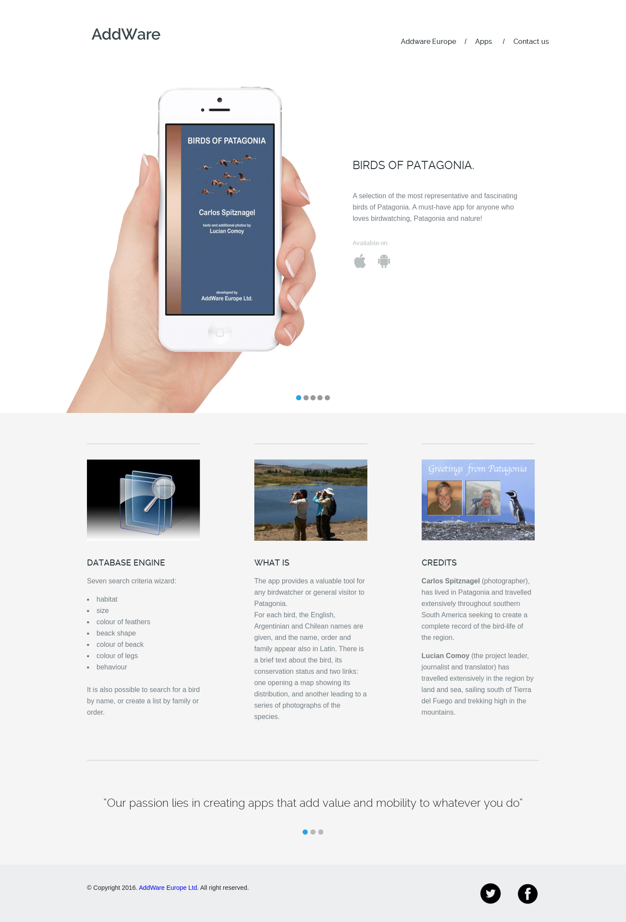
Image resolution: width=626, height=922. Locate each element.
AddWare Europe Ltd (168, 887)
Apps (483, 41)
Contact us (531, 41)
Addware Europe (428, 41)
